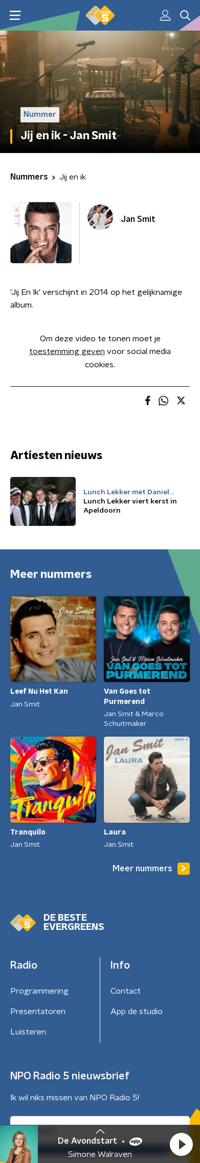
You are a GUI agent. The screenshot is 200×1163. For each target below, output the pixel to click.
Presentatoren (37, 1011)
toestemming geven (67, 351)
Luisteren (28, 1032)
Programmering (39, 991)
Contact (125, 991)
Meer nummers (151, 869)
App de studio (136, 1011)
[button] (181, 1144)
